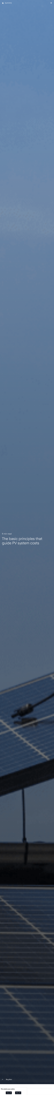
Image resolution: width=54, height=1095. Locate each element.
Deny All (9, 1092)
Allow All (18, 1092)
